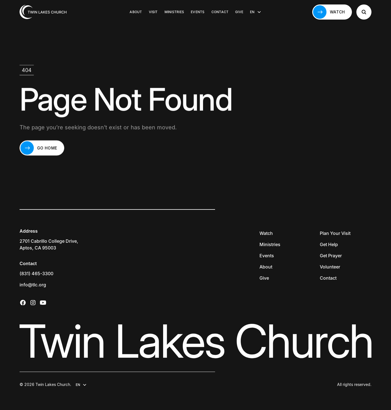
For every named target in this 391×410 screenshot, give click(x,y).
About (136, 12)
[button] (255, 12)
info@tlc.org (33, 285)
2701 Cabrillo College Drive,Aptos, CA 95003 (49, 244)
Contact (220, 12)
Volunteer (330, 267)
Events (197, 12)
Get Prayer (331, 255)
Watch (266, 233)
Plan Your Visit (335, 233)
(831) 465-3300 (36, 273)
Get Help (329, 244)
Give (239, 12)
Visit (153, 12)
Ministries (174, 12)
